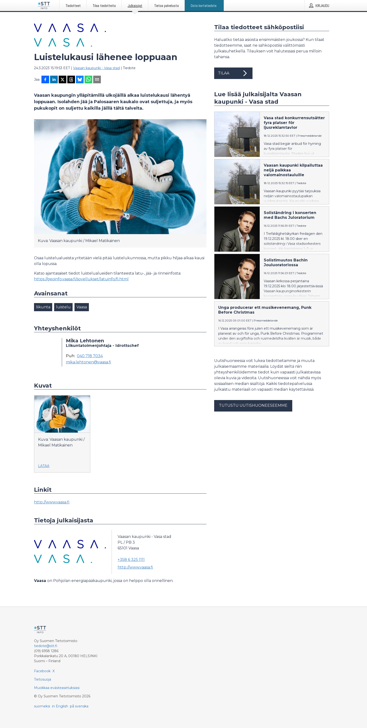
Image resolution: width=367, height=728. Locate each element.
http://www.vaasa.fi (51, 502)
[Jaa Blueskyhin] (80, 80)
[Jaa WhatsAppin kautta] (88, 80)
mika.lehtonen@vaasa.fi (88, 362)
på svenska (79, 706)
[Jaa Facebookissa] (45, 80)
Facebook (42, 671)
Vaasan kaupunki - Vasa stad (96, 68)
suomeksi (42, 706)
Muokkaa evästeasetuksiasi (57, 688)
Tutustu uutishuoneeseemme (253, 405)
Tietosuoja (42, 679)
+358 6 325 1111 (131, 559)
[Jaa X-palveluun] (62, 80)
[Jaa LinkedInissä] (54, 80)
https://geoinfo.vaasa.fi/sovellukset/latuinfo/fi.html (81, 279)
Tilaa (233, 73)
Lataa (43, 466)
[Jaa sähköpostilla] (97, 80)
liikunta (43, 307)
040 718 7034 (90, 356)
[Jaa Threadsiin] (71, 80)
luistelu (63, 307)
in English (60, 706)
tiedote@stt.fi (45, 646)
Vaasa (81, 307)
